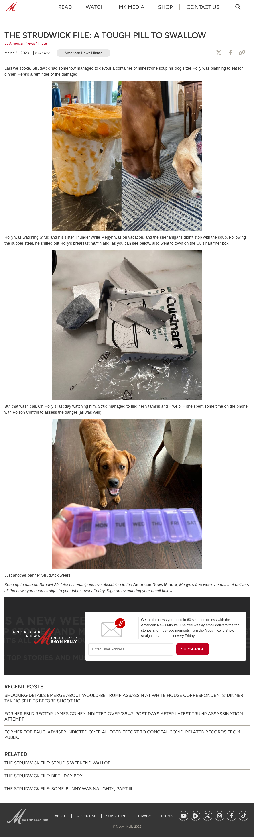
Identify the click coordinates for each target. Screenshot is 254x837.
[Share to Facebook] (230, 52)
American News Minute (83, 53)
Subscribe (116, 816)
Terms (167, 816)
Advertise (86, 816)
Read (65, 7)
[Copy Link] (242, 52)
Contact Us (203, 7)
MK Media (131, 7)
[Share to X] (218, 52)
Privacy (143, 816)
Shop (165, 7)
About (61, 816)
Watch (95, 7)
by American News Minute (25, 43)
